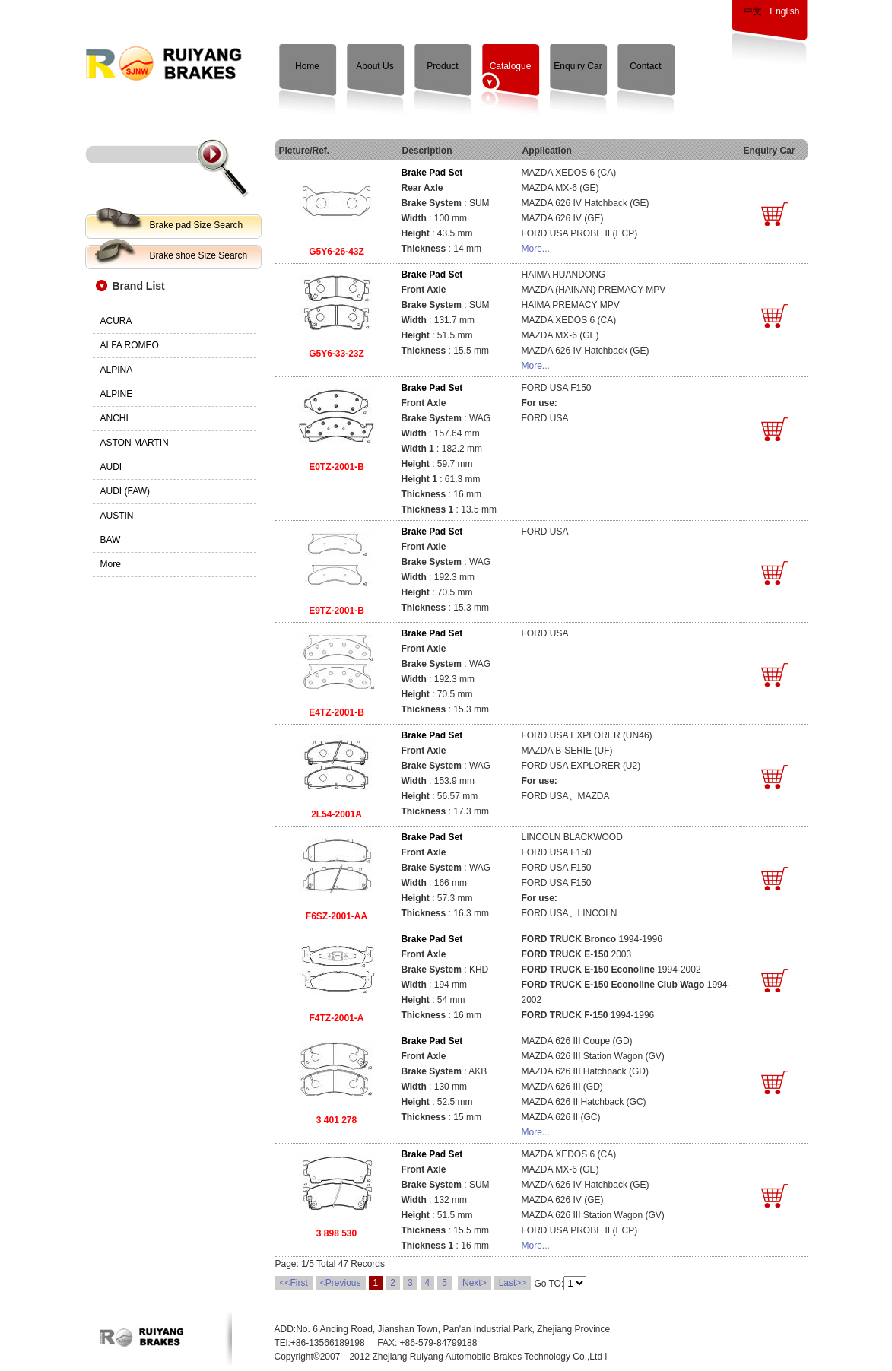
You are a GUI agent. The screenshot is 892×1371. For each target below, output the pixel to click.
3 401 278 (336, 1120)
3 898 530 (336, 1233)
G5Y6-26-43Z (336, 251)
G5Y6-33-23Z (336, 353)
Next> (474, 1282)
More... (536, 248)
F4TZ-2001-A (336, 1018)
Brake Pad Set (432, 172)
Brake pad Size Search (196, 225)
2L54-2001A (336, 814)
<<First (294, 1282)
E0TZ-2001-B (336, 467)
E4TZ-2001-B (336, 712)
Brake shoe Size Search (199, 255)
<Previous (340, 1282)
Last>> (513, 1282)
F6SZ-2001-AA (336, 916)
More (110, 564)
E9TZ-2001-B (336, 610)
